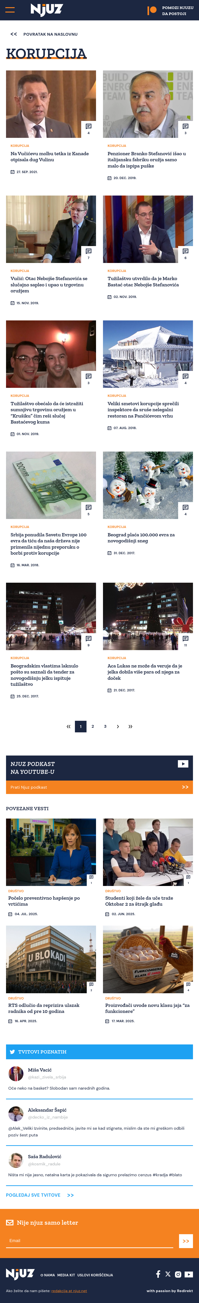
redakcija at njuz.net (69, 1290)
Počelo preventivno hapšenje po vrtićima (44, 901)
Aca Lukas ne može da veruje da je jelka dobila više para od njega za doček (145, 672)
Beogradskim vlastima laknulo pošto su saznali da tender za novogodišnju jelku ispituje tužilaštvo (44, 675)
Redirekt (185, 1290)
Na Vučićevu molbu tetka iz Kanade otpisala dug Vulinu (50, 156)
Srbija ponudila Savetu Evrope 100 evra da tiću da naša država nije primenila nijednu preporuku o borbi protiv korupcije (49, 543)
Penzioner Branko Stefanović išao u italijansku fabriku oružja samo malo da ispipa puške (147, 159)
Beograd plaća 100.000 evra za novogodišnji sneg (141, 537)
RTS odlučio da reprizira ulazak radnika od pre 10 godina (44, 1008)
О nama (48, 1275)
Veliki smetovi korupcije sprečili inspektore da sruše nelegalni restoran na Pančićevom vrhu (143, 409)
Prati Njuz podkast (29, 787)
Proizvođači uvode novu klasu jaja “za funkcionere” (147, 1008)
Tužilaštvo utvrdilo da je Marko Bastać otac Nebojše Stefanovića (143, 281)
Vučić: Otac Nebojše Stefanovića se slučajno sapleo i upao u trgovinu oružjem (49, 284)
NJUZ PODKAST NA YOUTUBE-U (33, 767)
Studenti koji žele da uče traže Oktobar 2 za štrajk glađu (139, 901)
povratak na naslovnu (44, 34)
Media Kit (66, 1275)
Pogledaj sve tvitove (33, 1195)
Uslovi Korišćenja (95, 1275)
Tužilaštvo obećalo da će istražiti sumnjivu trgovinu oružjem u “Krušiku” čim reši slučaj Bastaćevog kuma (47, 412)
